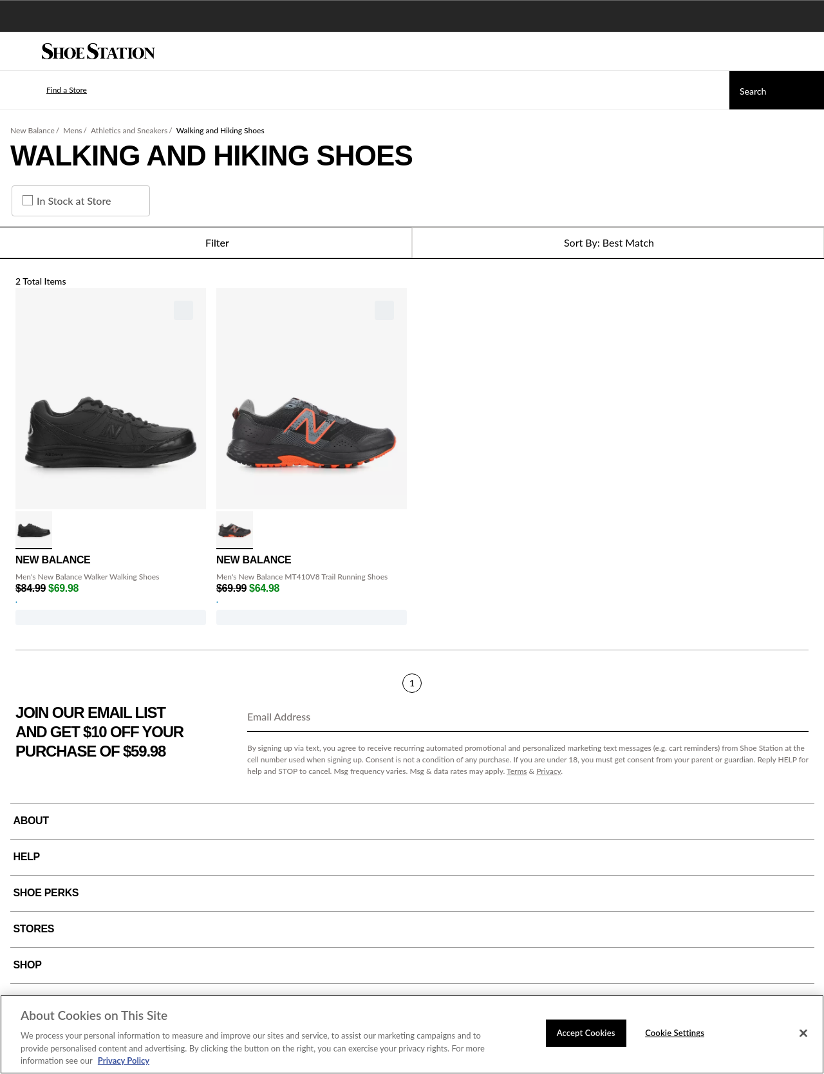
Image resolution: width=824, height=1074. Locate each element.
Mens (72, 130)
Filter (205, 243)
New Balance (32, 130)
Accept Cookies (586, 1033)
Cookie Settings (674, 1033)
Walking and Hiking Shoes (220, 130)
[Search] (776, 90)
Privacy (548, 771)
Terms (517, 771)
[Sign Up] (794, 717)
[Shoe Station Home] (98, 51)
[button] (47, 90)
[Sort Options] (618, 242)
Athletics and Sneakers (129, 130)
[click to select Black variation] (33, 530)
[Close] (803, 1033)
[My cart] (807, 51)
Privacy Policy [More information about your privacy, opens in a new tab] (123, 1060)
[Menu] (19, 51)
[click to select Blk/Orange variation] (234, 530)
